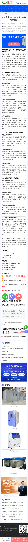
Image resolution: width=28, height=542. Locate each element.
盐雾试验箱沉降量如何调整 (8, 354)
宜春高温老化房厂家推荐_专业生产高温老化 (12, 508)
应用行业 (3, 8)
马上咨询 (14, 44)
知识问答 (10, 8)
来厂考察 (24, 11)
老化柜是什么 (5, 351)
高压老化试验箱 (5, 346)
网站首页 (3, 6)
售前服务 (17, 8)
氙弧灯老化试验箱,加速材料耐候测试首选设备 (12, 357)
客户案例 (10, 11)
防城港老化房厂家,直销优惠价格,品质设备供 (12, 516)
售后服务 (24, 8)
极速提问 (23, 332)
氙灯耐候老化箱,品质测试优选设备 (16, 322)
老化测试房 (4, 360)
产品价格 (17, 6)
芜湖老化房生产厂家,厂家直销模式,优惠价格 (12, 514)
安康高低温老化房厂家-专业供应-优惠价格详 (12, 505)
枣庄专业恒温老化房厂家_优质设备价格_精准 (12, 502)
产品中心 (10, 6)
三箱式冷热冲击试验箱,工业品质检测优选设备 (12, 348)
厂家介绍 (17, 11)
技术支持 (3, 11)
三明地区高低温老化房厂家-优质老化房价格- (12, 519)
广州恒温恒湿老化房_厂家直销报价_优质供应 (12, 511)
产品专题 (24, 6)
